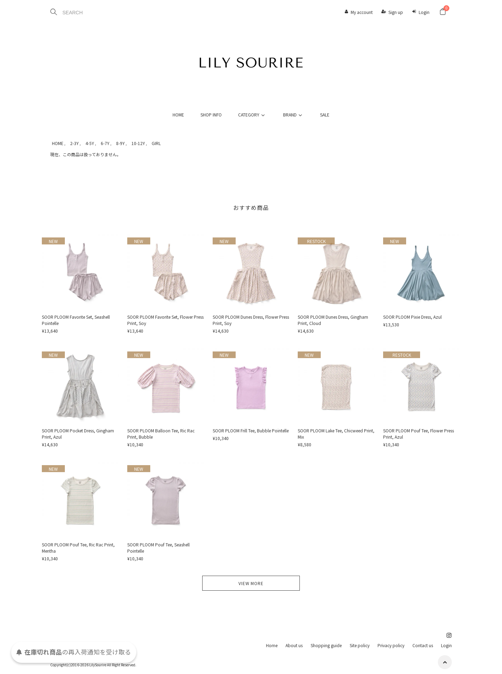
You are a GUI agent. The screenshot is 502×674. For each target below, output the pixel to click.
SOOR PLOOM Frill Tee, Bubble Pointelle (251, 430)
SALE (324, 115)
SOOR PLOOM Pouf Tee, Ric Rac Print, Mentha (78, 548)
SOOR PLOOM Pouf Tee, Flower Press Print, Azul (418, 433)
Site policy (360, 645)
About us (294, 645)
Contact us (422, 645)
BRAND (293, 115)
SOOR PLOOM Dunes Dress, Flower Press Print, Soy (251, 320)
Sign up (395, 12)
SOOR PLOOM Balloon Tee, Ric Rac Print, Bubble (161, 433)
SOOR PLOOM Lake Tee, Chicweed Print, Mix (336, 433)
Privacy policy (391, 645)
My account (362, 12)
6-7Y (105, 143)
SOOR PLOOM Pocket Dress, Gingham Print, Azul (78, 433)
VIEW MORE (251, 583)
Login (424, 12)
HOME (178, 115)
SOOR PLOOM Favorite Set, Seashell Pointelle (76, 320)
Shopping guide (326, 645)
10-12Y (138, 143)
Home (271, 645)
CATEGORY (252, 115)
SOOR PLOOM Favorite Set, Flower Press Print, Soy (165, 320)
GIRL (156, 143)
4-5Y (89, 143)
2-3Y (74, 143)
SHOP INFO (211, 115)
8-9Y (120, 143)
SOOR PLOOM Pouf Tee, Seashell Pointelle (158, 548)
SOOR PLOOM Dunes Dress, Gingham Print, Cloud (333, 320)
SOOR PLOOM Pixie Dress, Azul (412, 317)
